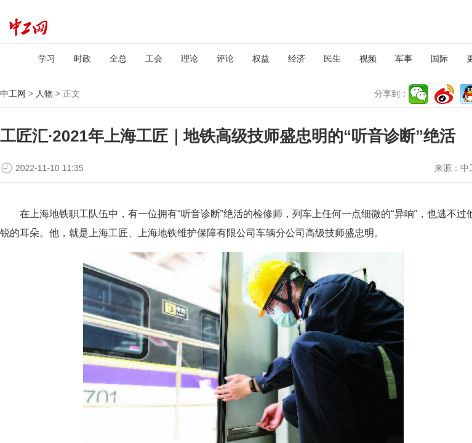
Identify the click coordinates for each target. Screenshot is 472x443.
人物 (44, 93)
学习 (46, 58)
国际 (439, 58)
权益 (261, 58)
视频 (368, 58)
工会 (153, 58)
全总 (118, 58)
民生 (332, 58)
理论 (189, 58)
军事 (403, 58)
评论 (225, 58)
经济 (296, 58)
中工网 (13, 93)
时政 (82, 58)
